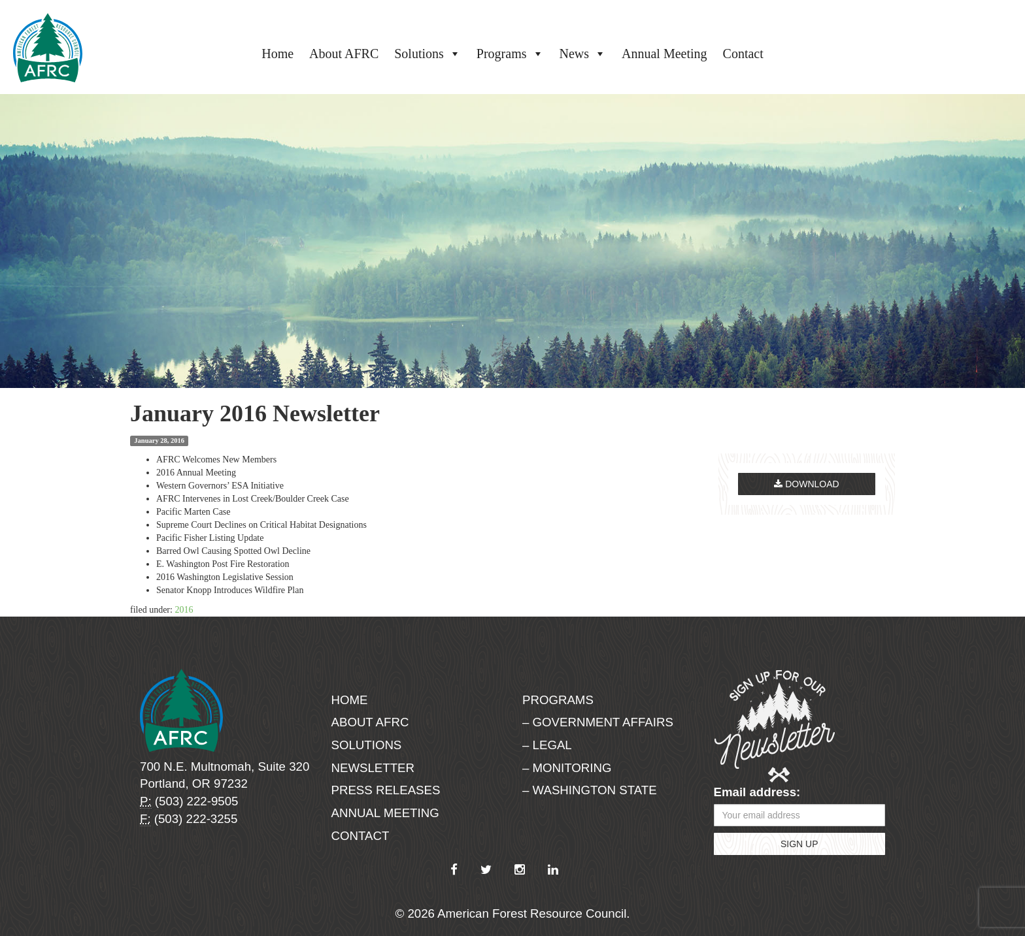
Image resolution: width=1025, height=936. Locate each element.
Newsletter (373, 768)
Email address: (757, 792)
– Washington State (589, 790)
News (583, 53)
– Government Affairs (597, 722)
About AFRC (343, 53)
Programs (510, 53)
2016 (184, 610)
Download (806, 484)
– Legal (547, 745)
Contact (743, 53)
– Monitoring (566, 768)
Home (277, 53)
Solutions (427, 53)
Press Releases (386, 790)
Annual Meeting (664, 53)
